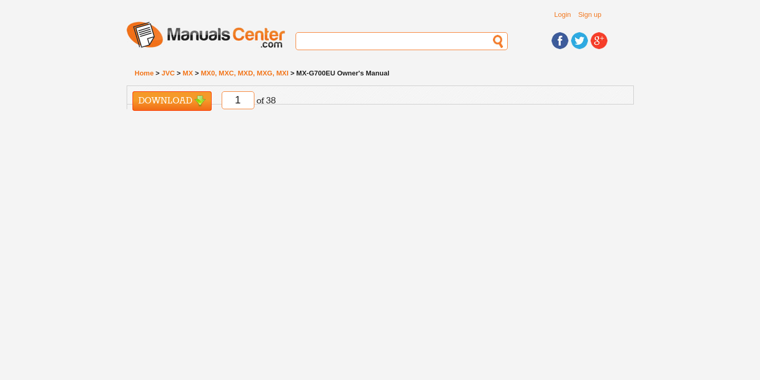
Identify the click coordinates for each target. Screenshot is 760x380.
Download (172, 101)
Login (562, 14)
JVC (168, 73)
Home (144, 73)
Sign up (589, 14)
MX (188, 73)
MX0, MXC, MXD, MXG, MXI (244, 73)
